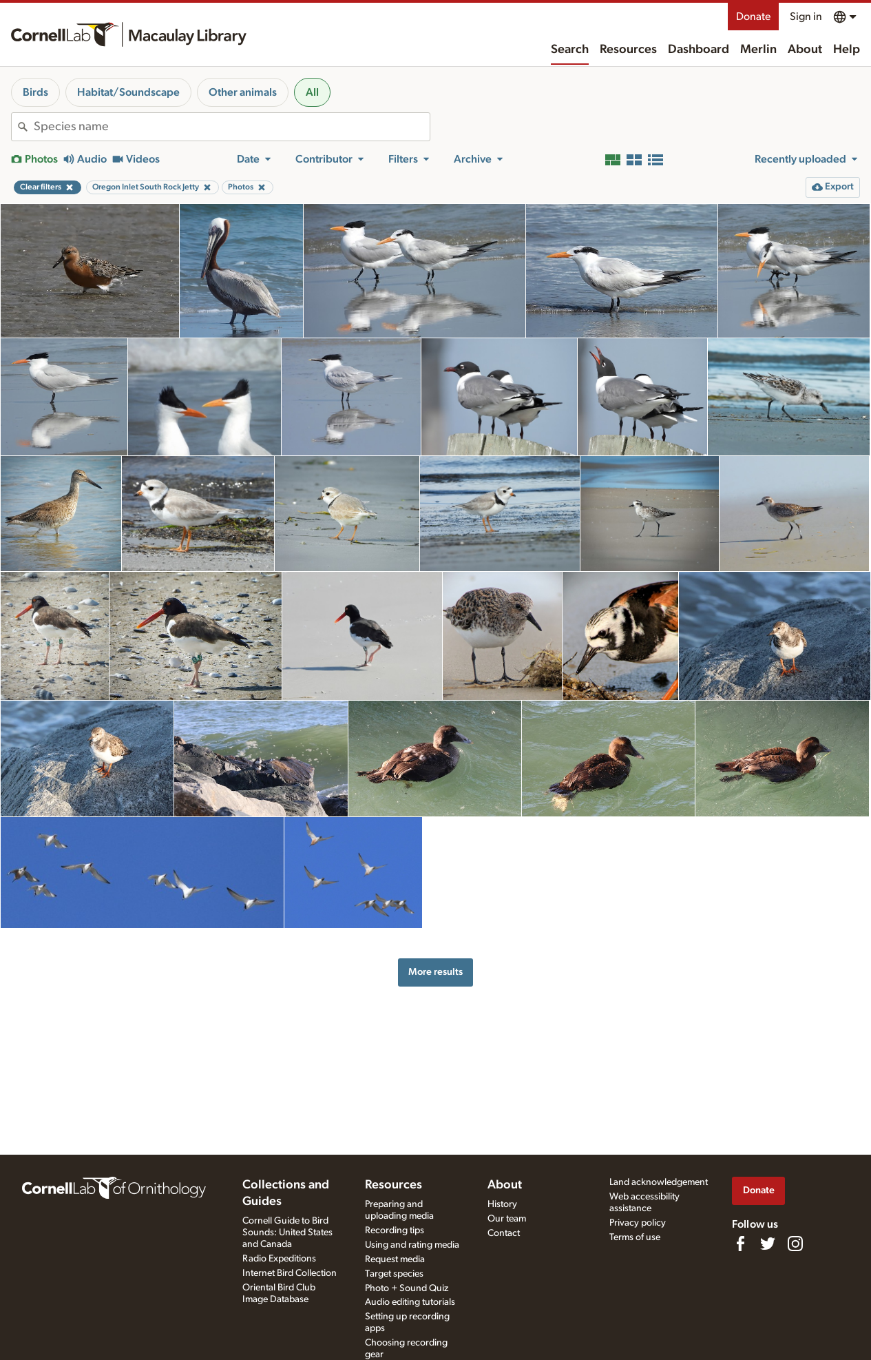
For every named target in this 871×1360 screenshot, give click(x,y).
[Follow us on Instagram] (795, 1243)
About (805, 49)
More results (435, 972)
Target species (394, 1274)
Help (846, 49)
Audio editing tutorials (410, 1302)
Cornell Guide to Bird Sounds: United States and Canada (287, 1232)
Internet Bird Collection (289, 1273)
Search (570, 49)
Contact (503, 1233)
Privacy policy (637, 1223)
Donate (753, 16)
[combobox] (232, 127)
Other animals (243, 92)
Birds (35, 92)
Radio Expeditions (279, 1259)
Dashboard (698, 49)
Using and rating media (412, 1245)
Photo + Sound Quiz (406, 1288)
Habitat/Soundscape (128, 92)
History (502, 1204)
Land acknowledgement (658, 1182)
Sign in (806, 16)
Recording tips (394, 1230)
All (312, 92)
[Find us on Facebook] (740, 1243)
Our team (506, 1219)
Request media (395, 1259)
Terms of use (634, 1237)
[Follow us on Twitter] (767, 1243)
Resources (628, 49)
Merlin (758, 49)
